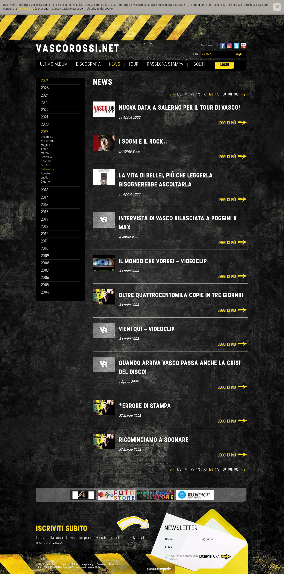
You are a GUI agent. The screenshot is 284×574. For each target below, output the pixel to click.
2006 (45, 278)
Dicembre (47, 137)
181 (230, 94)
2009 (45, 256)
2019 (44, 132)
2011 (44, 241)
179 (217, 94)
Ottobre (45, 165)
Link (196, 54)
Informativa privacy (82, 564)
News (114, 64)
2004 (45, 293)
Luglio (44, 177)
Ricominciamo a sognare (154, 440)
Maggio (45, 145)
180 (224, 94)
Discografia (88, 64)
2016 (44, 205)
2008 (45, 263)
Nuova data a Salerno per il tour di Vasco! (179, 108)
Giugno (45, 181)
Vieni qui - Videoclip (147, 329)
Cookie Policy (25, 9)
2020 (45, 125)
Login (224, 65)
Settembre (47, 169)
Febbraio (46, 157)
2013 (44, 227)
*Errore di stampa (145, 406)
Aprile (44, 149)
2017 (44, 198)
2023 (45, 103)
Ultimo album (54, 64)
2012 (45, 234)
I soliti (198, 64)
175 (192, 94)
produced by (159, 569)
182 (236, 94)
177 (205, 94)
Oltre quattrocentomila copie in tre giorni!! (181, 295)
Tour (134, 64)
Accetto (183, 558)
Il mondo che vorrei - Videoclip (163, 261)
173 (179, 94)
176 (198, 94)
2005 (45, 285)
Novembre (47, 141)
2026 (45, 81)
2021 (44, 117)
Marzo (45, 153)
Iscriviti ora (209, 557)
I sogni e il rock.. (143, 142)
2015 (45, 212)
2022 (45, 110)
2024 (45, 96)
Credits (65, 564)
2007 (45, 271)
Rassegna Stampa (165, 64)
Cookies (101, 564)
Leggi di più (227, 123)
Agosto (45, 173)
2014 (45, 220)
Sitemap (113, 564)
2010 (45, 249)
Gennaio (46, 161)
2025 (45, 88)
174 (186, 94)
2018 (45, 190)
